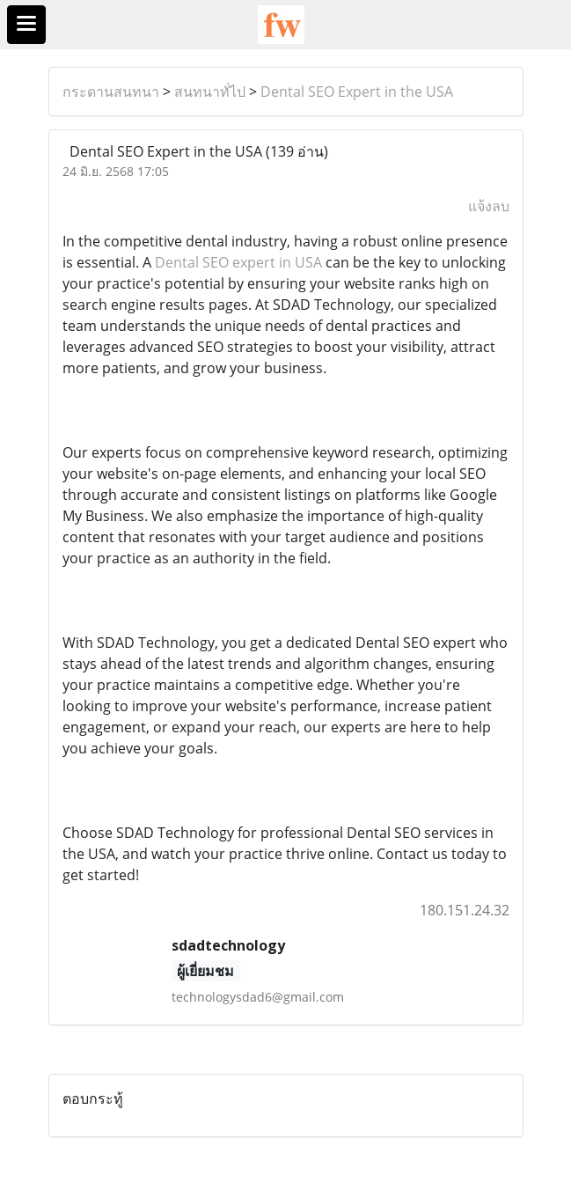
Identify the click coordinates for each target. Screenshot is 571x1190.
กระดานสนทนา (110, 91)
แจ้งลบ (488, 206)
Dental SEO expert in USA (238, 262)
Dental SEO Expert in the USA (356, 91)
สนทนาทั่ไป (209, 91)
